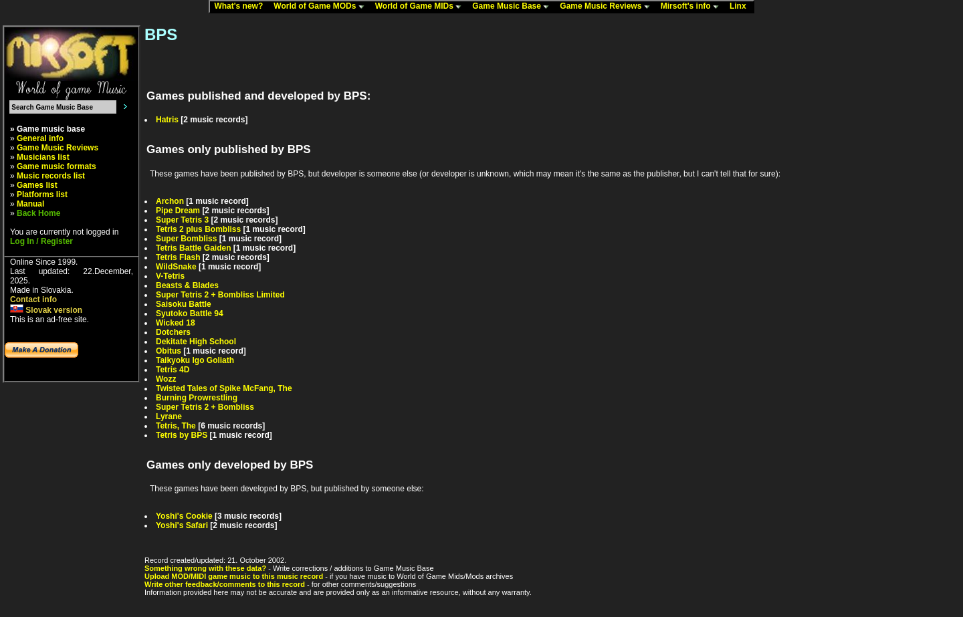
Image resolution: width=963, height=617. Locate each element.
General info (40, 138)
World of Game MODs (321, 6)
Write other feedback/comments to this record (224, 584)
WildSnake (176, 266)
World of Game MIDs (421, 6)
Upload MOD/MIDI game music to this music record (233, 576)
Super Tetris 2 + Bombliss (205, 407)
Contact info (33, 299)
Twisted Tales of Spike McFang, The (224, 388)
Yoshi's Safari (182, 525)
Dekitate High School (196, 341)
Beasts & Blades (187, 285)
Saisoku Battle (183, 304)
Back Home (38, 213)
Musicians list (43, 157)
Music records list (51, 175)
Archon (170, 201)
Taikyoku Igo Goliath (195, 360)
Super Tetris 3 (182, 220)
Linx (741, 6)
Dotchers (173, 332)
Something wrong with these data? (205, 568)
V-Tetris (170, 276)
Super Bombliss (186, 238)
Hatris (167, 119)
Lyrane (169, 416)
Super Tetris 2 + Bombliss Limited (220, 294)
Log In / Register (41, 241)
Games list (37, 185)
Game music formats (56, 166)
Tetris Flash (178, 257)
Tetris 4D (172, 369)
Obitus (168, 351)
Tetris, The (176, 425)
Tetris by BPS (181, 435)
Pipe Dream (178, 210)
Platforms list (42, 194)
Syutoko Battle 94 (189, 313)
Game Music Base (513, 6)
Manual (30, 204)
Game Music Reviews (607, 6)
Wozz (166, 379)
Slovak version (46, 310)
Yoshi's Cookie (184, 516)
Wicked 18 (175, 323)
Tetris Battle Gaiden (193, 248)
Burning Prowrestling (196, 397)
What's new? (241, 6)
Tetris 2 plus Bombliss (198, 229)
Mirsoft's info (693, 6)
